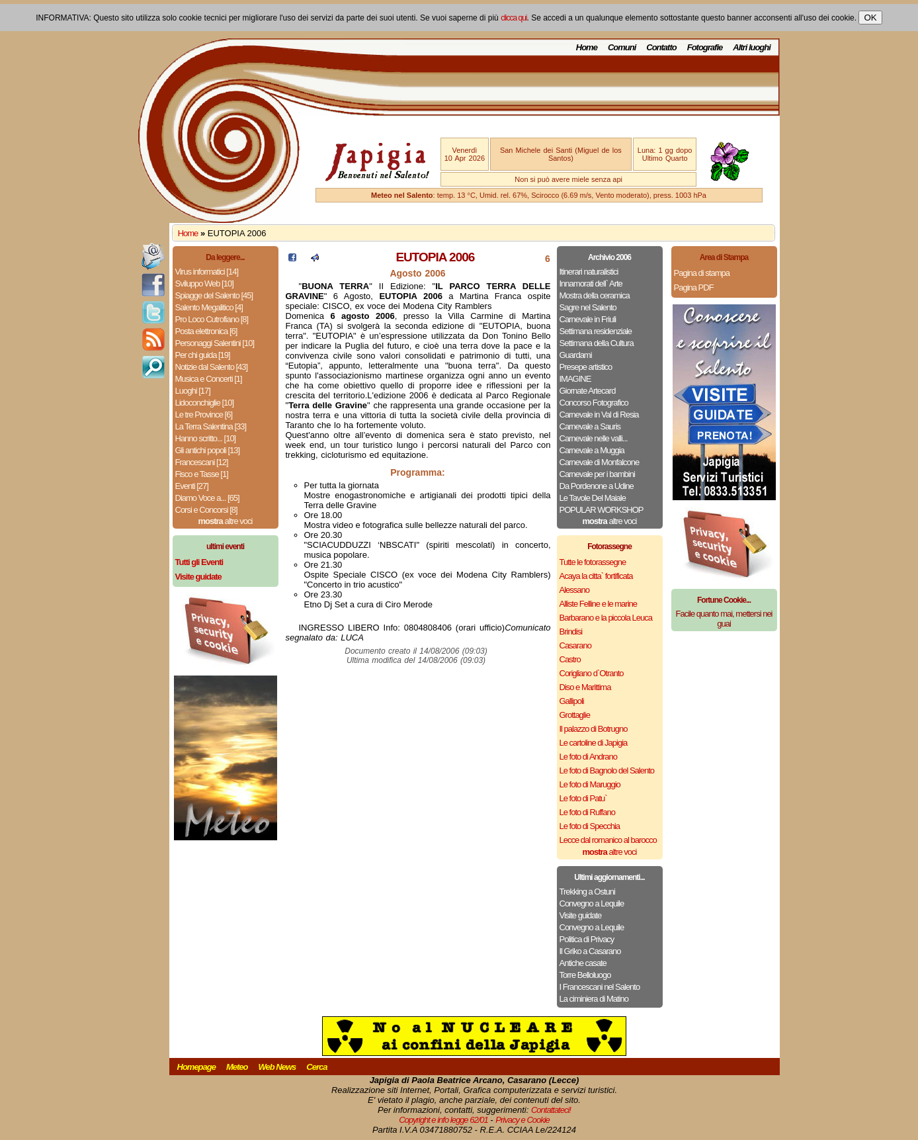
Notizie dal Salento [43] (211, 367)
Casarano (575, 645)
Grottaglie (575, 715)
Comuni (622, 47)
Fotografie (705, 47)
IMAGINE (575, 379)
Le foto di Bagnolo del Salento (607, 770)
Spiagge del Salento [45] (214, 295)
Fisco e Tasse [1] (201, 474)
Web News (277, 1067)
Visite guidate (581, 915)
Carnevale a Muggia (592, 450)
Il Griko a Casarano (590, 951)
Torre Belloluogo (585, 975)
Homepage (196, 1067)
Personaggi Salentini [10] (215, 343)
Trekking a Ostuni (587, 892)
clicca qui (513, 17)
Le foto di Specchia (590, 826)
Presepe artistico (586, 367)
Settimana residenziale (596, 331)
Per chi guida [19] (202, 355)
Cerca (316, 1067)
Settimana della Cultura (597, 343)
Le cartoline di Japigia (594, 743)
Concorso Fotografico (594, 403)
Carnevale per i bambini (597, 474)
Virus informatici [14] (207, 272)
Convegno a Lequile (592, 903)
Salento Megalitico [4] (209, 307)
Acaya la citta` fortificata (596, 576)
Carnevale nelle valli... (594, 438)
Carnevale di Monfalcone (600, 462)
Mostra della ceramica (595, 295)
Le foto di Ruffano (587, 812)
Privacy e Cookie (522, 1120)
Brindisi (571, 631)
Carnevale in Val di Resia (599, 414)
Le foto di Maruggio (590, 784)
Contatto (661, 47)
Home (586, 47)
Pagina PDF (694, 287)
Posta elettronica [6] (206, 331)
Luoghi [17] (192, 391)
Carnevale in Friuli (588, 319)
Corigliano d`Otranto (592, 673)
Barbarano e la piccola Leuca (606, 618)
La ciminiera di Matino (594, 999)
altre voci (225, 521)
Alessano (574, 590)
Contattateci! (551, 1110)
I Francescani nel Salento (600, 987)
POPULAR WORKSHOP (602, 510)
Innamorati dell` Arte (591, 283)
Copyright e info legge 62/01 (443, 1120)
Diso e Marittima (585, 687)
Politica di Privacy (587, 939)
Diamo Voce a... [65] (207, 498)
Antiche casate (583, 963)
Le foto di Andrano (589, 757)
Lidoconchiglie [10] (204, 403)
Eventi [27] (191, 486)
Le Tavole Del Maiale (593, 498)
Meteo (237, 1067)
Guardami (576, 355)
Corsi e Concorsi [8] (206, 510)
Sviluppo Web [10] (204, 283)
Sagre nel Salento (588, 307)
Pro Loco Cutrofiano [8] (212, 319)
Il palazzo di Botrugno (594, 729)
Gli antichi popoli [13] (207, 450)
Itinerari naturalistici (589, 272)
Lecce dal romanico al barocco (608, 840)
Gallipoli (572, 701)
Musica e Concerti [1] (208, 379)
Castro (570, 659)
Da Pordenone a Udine (597, 486)
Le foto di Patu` (583, 798)
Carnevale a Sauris (590, 426)
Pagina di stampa (702, 273)
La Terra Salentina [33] (211, 426)
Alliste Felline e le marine (599, 604)
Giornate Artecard (588, 391)
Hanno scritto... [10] (205, 438)
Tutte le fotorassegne (593, 562)
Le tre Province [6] (204, 414)
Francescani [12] (201, 462)
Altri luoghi (752, 47)
